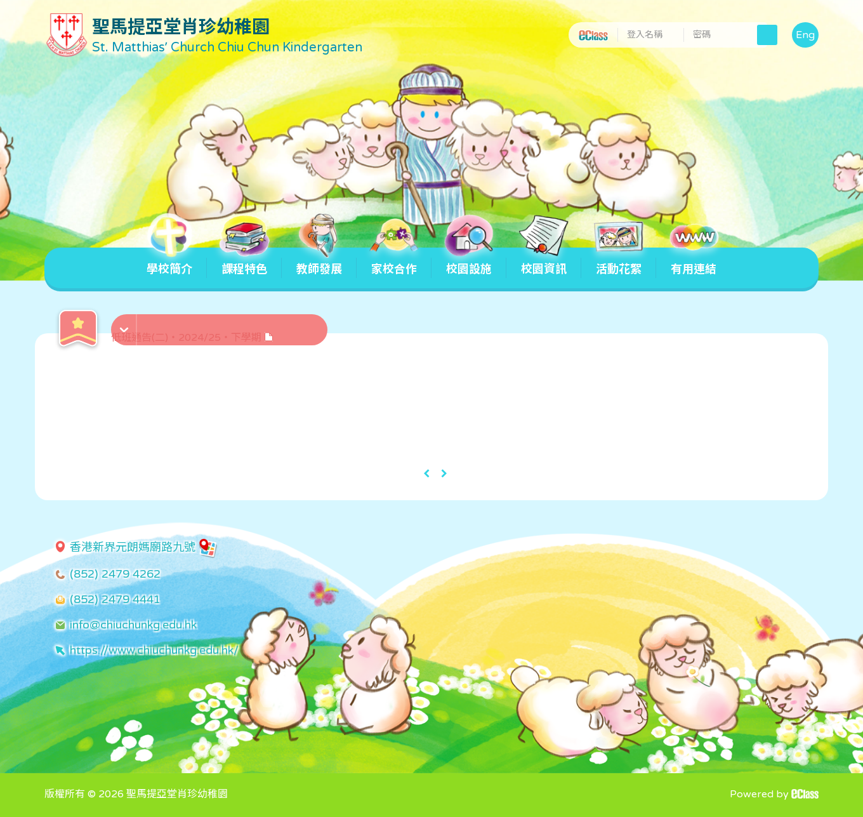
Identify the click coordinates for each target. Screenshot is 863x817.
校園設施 (469, 262)
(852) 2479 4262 (115, 574)
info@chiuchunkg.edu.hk (133, 625)
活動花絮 (618, 262)
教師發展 (319, 262)
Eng (805, 35)
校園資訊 (543, 262)
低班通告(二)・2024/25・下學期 (192, 338)
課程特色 (244, 262)
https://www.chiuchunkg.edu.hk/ (154, 650)
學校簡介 (169, 262)
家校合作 (394, 262)
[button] (221, 323)
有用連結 (693, 262)
